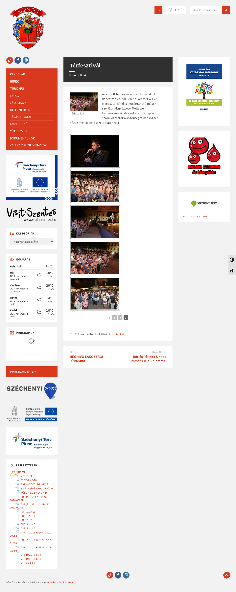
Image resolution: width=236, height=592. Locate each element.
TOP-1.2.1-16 (28, 516)
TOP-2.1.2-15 (28, 520)
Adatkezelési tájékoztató (60, 582)
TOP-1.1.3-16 (28, 511)
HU (158, 10)
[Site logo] (28, 49)
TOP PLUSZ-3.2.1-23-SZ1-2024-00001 (30, 498)
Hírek (83, 75)
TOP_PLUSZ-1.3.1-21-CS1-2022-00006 (30, 506)
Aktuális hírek (117, 334)
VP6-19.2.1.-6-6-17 (31, 559)
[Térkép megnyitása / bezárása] (176, 10)
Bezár (21, 472)
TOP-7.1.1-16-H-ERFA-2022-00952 (30, 534)
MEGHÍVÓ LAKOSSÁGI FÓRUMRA (86, 358)
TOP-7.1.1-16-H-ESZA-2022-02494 (31, 549)
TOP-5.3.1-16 (28, 528)
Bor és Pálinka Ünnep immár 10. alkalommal (148, 358)
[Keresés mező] (210, 10)
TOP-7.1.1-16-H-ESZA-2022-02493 (31, 541)
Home (72, 75)
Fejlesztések (25, 476)
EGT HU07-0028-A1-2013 (34, 484)
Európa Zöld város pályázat (37, 488)
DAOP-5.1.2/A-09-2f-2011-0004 (194, 216)
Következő (159, 352)
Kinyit (13, 472)
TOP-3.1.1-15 (28, 524)
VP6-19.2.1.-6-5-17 (31, 554)
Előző (72, 352)
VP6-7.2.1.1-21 (29, 563)
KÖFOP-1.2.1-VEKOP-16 (34, 492)
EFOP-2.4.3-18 (29, 480)
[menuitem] (32, 74)
